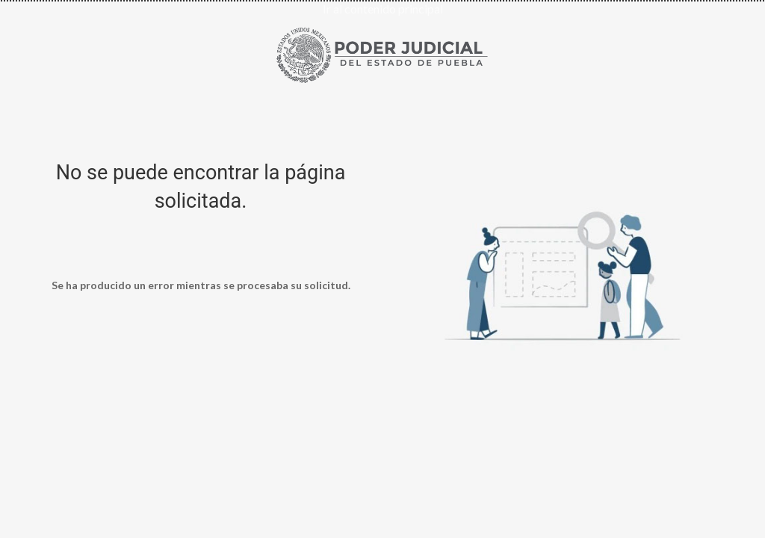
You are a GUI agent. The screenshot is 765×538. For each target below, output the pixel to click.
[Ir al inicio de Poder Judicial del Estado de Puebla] (382, 52)
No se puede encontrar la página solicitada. (201, 187)
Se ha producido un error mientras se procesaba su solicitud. (201, 285)
